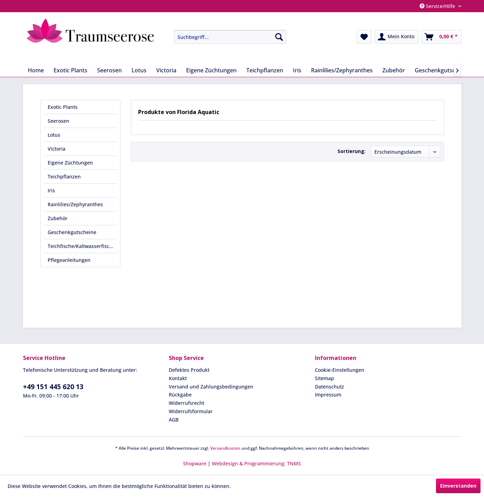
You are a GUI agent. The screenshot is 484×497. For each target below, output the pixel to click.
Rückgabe (180, 394)
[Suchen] (279, 37)
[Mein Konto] (396, 37)
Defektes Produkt (189, 370)
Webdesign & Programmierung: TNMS (256, 463)
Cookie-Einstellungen (339, 370)
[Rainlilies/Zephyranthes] (342, 70)
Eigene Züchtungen (70, 162)
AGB (173, 419)
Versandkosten (225, 448)
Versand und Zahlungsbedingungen (211, 386)
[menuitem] (225, 37)
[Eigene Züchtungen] (211, 70)
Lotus (54, 134)
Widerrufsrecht (186, 403)
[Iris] (297, 70)
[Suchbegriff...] (230, 37)
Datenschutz (329, 386)
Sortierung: (352, 151)
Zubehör (58, 218)
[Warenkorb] (441, 37)
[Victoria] (166, 70)
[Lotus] (139, 70)
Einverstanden (458, 485)
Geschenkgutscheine (72, 232)
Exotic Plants (63, 107)
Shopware (194, 463)
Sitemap (324, 378)
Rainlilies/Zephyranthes (75, 204)
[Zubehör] (394, 70)
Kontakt (178, 378)
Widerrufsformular (191, 411)
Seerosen (58, 121)
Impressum (328, 394)
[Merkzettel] (364, 37)
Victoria (56, 148)
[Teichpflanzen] (264, 70)
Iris (51, 190)
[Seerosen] (109, 70)
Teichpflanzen (64, 176)
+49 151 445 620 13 (53, 386)
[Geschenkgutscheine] (442, 70)
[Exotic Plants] (70, 70)
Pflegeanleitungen (69, 260)
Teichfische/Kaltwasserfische (81, 246)
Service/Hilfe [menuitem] (438, 6)
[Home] (36, 70)
